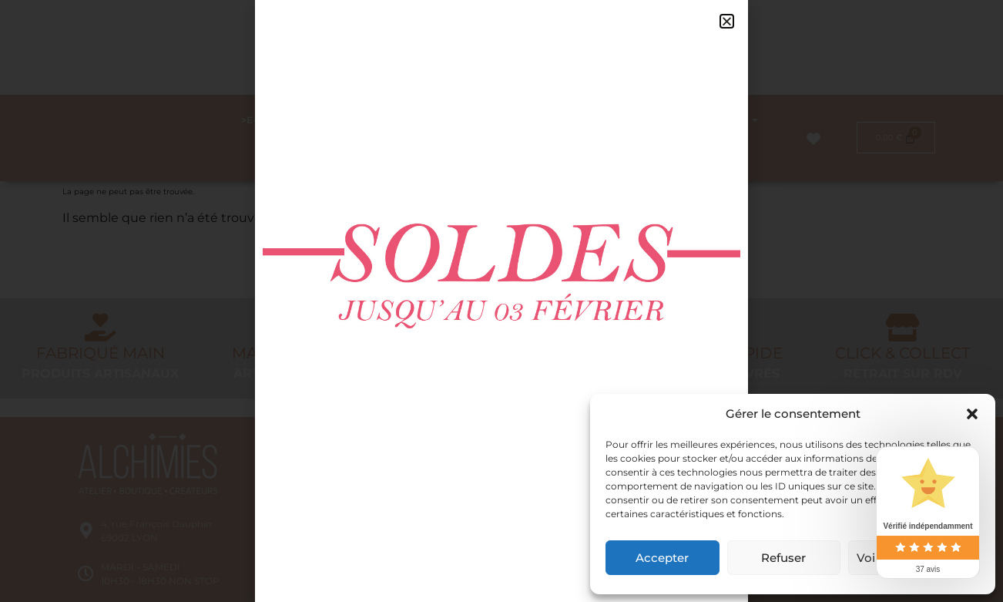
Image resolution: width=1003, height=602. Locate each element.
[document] (501, 301)
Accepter (662, 557)
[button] (972, 414)
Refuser (783, 557)
